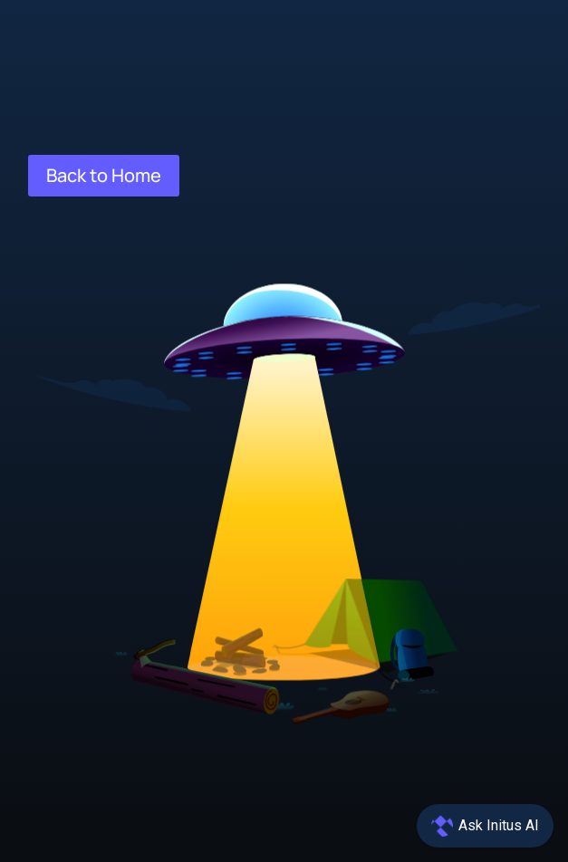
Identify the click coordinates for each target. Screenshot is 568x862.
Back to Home (103, 175)
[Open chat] (485, 826)
